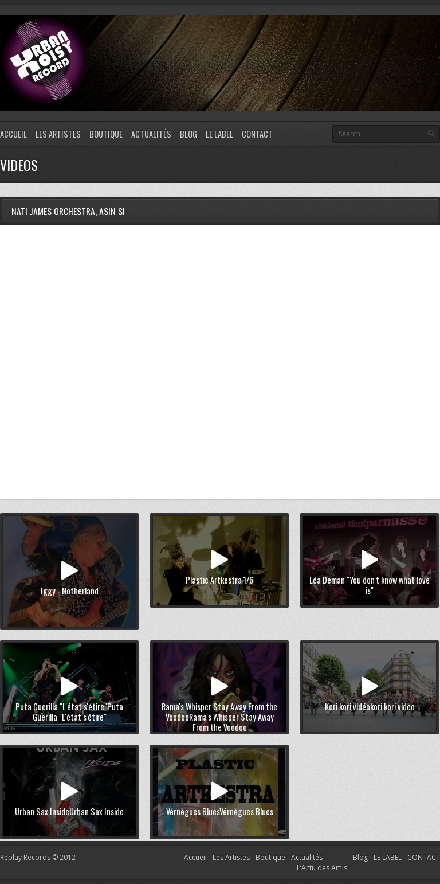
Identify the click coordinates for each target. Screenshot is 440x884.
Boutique (106, 134)
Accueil (13, 134)
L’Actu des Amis (322, 868)
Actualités (151, 134)
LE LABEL (219, 134)
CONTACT (257, 134)
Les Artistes (58, 134)
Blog (188, 134)
